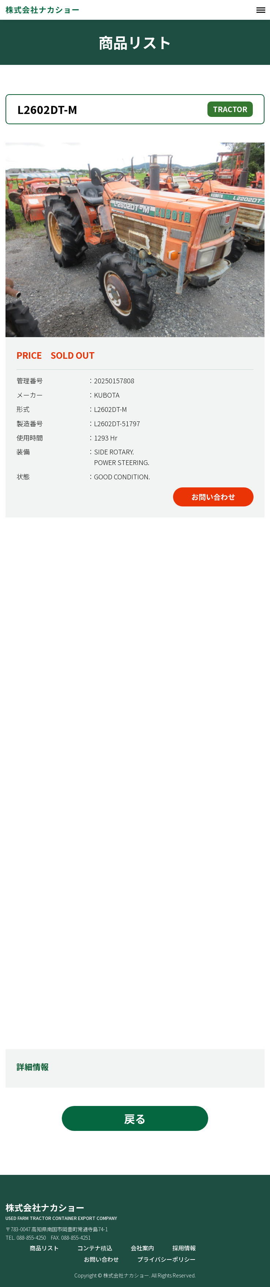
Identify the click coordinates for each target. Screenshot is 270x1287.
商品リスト (44, 1247)
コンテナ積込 (94, 1247)
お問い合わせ (213, 496)
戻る (135, 1118)
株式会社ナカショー (42, 9)
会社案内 (142, 1247)
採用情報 (184, 1247)
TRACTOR (230, 109)
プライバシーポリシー (166, 1259)
